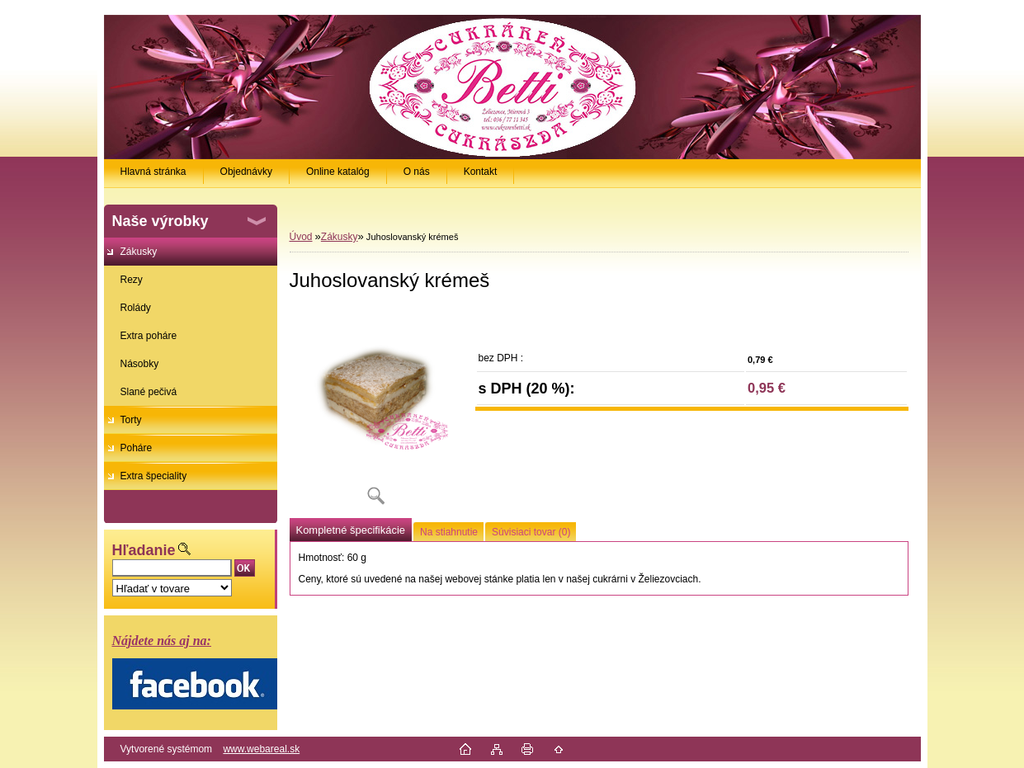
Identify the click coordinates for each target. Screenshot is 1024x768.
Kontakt (481, 171)
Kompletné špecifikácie (350, 530)
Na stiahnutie (449, 532)
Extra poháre (148, 336)
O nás (416, 171)
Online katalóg (338, 171)
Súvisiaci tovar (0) (531, 532)
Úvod (301, 237)
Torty (131, 420)
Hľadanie (144, 550)
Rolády (135, 307)
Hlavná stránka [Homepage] (153, 171)
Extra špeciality (153, 476)
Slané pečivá (148, 392)
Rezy (131, 279)
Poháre (136, 448)
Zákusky (139, 251)
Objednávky (246, 171)
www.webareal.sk (261, 749)
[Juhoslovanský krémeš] (376, 412)
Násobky (139, 364)
